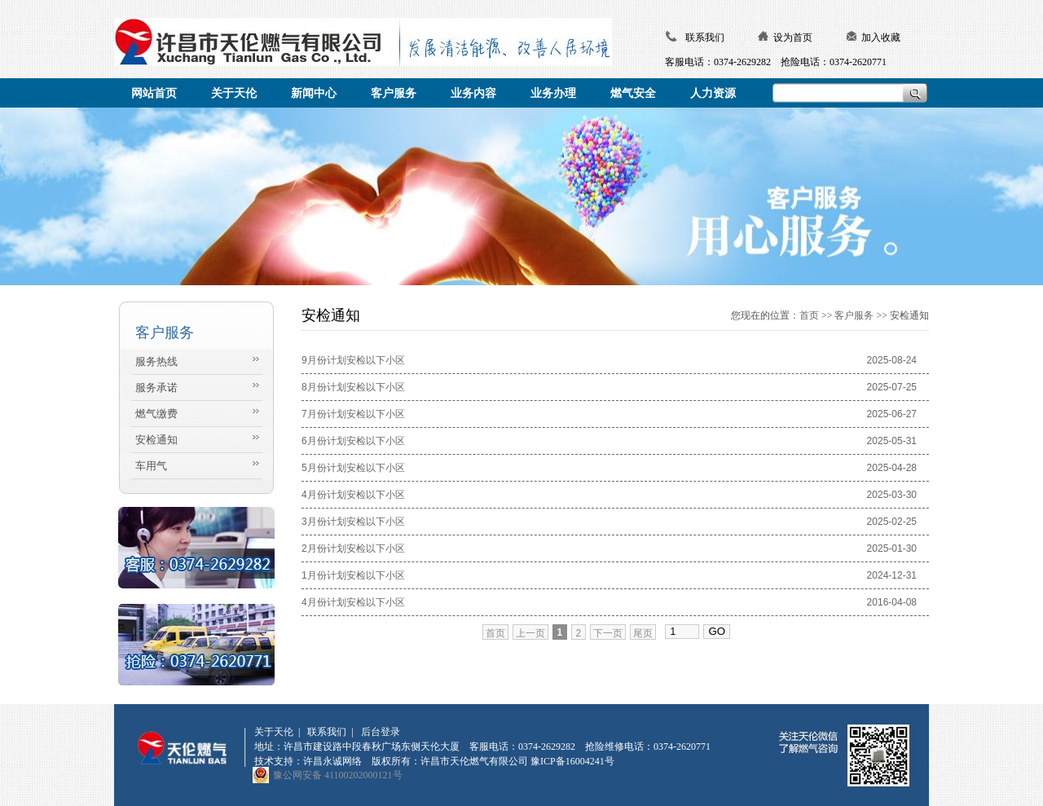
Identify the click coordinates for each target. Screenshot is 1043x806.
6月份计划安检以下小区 (353, 441)
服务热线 (156, 361)
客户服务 (854, 315)
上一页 (530, 633)
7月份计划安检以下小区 (353, 414)
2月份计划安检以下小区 (353, 548)
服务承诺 (156, 387)
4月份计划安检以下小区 (353, 494)
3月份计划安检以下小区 (353, 521)
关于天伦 (273, 732)
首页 (809, 315)
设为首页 (792, 37)
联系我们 (704, 37)
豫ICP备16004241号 (572, 761)
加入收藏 (880, 37)
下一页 (608, 633)
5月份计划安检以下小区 (353, 467)
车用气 (151, 466)
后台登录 (380, 732)
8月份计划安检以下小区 (353, 387)
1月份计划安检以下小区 (353, 575)
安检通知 (156, 440)
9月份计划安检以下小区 (353, 360)
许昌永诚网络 (332, 761)
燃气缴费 (156, 413)
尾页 (643, 633)
